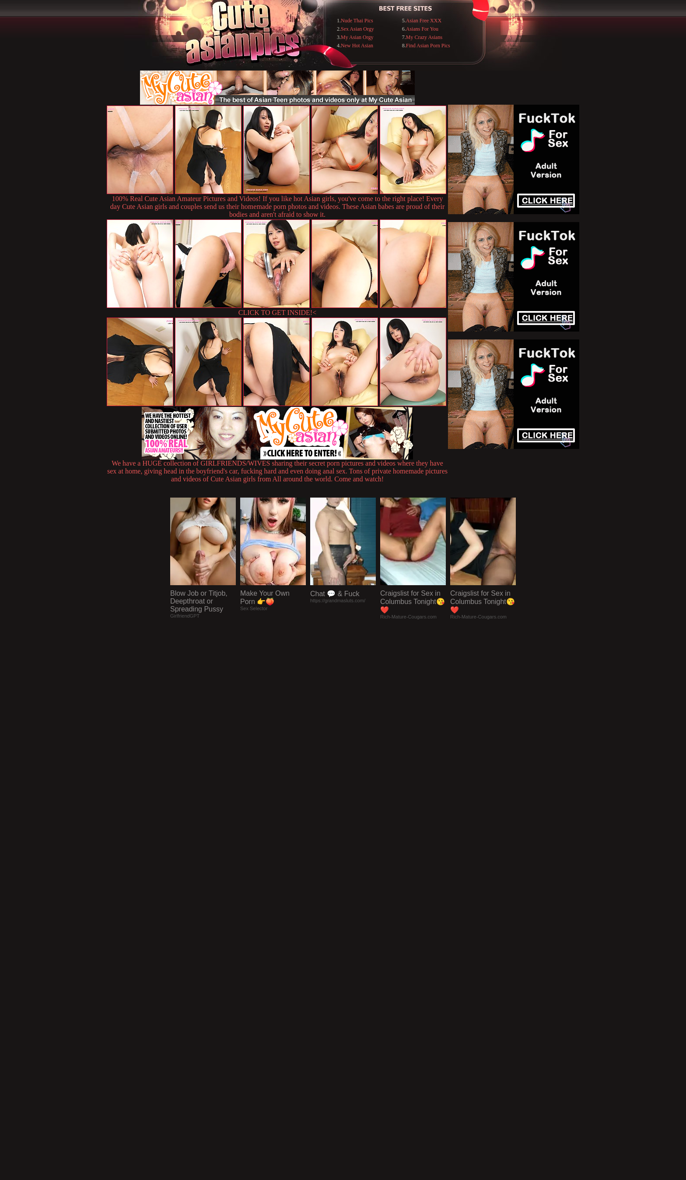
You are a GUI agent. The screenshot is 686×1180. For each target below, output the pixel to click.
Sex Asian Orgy (357, 29)
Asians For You (422, 29)
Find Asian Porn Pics (428, 45)
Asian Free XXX (423, 21)
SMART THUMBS (358, 1000)
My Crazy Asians (424, 37)
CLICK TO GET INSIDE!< (277, 312)
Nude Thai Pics (357, 21)
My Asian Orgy (357, 37)
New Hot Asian (357, 45)
